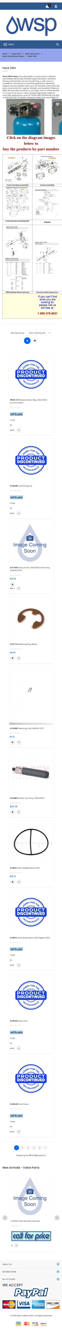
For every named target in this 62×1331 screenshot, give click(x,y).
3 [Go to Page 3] (28, 1148)
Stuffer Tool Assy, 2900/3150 (27, 798)
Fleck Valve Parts (32, 54)
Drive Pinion (19, 1104)
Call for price (12, 421)
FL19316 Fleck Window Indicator (25, 1221)
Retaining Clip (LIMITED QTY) (27, 728)
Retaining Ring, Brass (23, 644)
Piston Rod (18, 1021)
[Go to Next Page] (45, 1147)
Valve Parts (16, 54)
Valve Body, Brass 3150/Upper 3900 (30, 937)
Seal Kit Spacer (21, 486)
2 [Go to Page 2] (22, 1148)
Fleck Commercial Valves (13, 56)
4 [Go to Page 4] (33, 1148)
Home (4, 54)
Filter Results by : (18, 333)
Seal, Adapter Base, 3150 (25, 868)
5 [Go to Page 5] (39, 1148)
